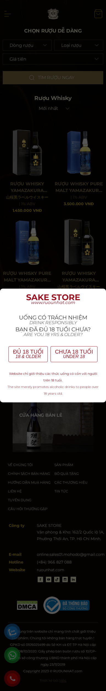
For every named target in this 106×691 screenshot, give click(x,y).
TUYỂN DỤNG (19, 500)
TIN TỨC (61, 491)
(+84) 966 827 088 (54, 562)
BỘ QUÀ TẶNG (66, 473)
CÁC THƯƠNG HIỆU (71, 482)
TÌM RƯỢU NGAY (51, 77)
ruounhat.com (50, 569)
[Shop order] (53, 108)
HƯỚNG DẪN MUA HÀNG (29, 482)
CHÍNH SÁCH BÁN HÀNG (29, 473)
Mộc (62, 680)
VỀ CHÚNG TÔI (20, 465)
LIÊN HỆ (15, 491)
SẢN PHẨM (63, 465)
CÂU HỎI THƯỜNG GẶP (28, 509)
